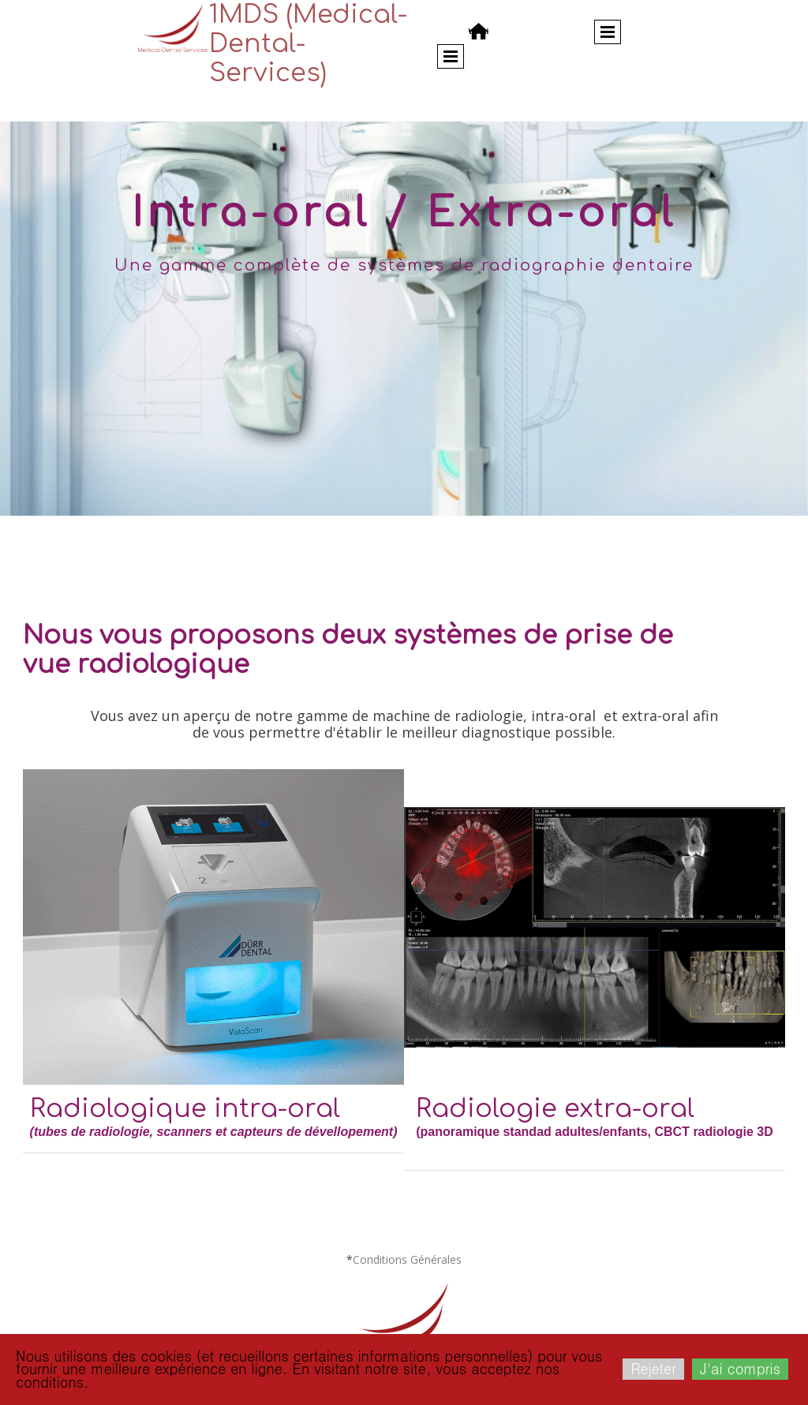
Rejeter (653, 1368)
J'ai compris (740, 1368)
